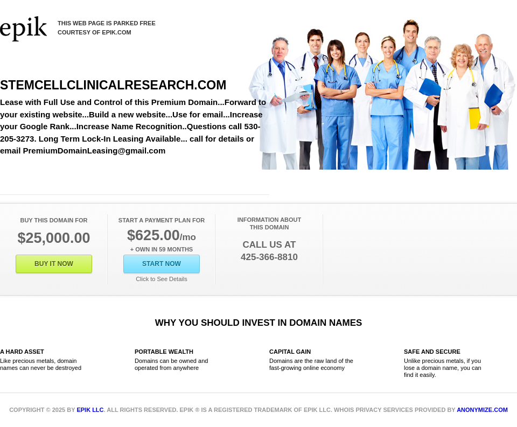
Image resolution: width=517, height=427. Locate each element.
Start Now (161, 264)
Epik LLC (89, 410)
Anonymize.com (482, 410)
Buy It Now (53, 264)
